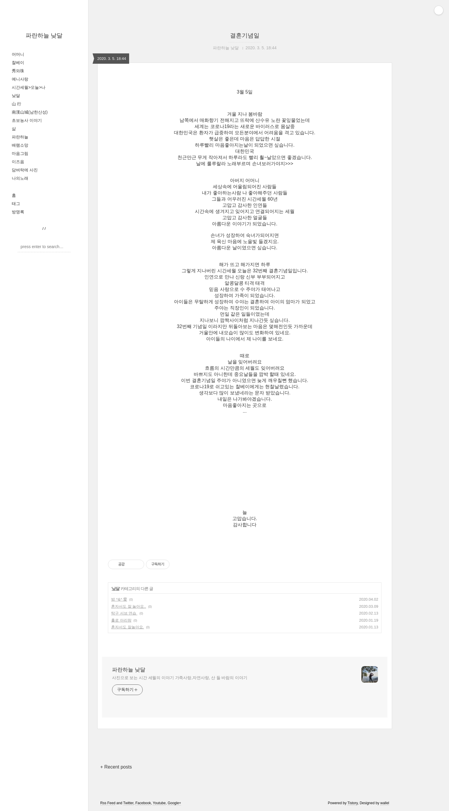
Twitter (128, 803)
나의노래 (20, 178)
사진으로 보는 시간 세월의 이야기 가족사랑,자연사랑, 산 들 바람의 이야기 (179, 677)
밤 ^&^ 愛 (119, 599)
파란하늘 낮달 (44, 35)
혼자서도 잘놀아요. (127, 627)
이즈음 (18, 161)
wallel (384, 803)
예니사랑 (20, 79)
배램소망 (20, 145)
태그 (16, 203)
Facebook (143, 803)
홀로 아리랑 (121, 620)
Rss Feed (107, 803)
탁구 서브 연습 (124, 613)
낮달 (16, 95)
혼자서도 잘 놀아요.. (128, 606)
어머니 (18, 54)
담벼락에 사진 (25, 170)
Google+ (174, 803)
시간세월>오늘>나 (28, 87)
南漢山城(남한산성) (29, 112)
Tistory (353, 803)
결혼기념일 (244, 35)
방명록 (18, 211)
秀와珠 (18, 70)
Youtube (159, 803)
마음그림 (20, 153)
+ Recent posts (116, 766)
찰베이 (18, 62)
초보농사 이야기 (27, 120)
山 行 (16, 103)
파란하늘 (20, 137)
